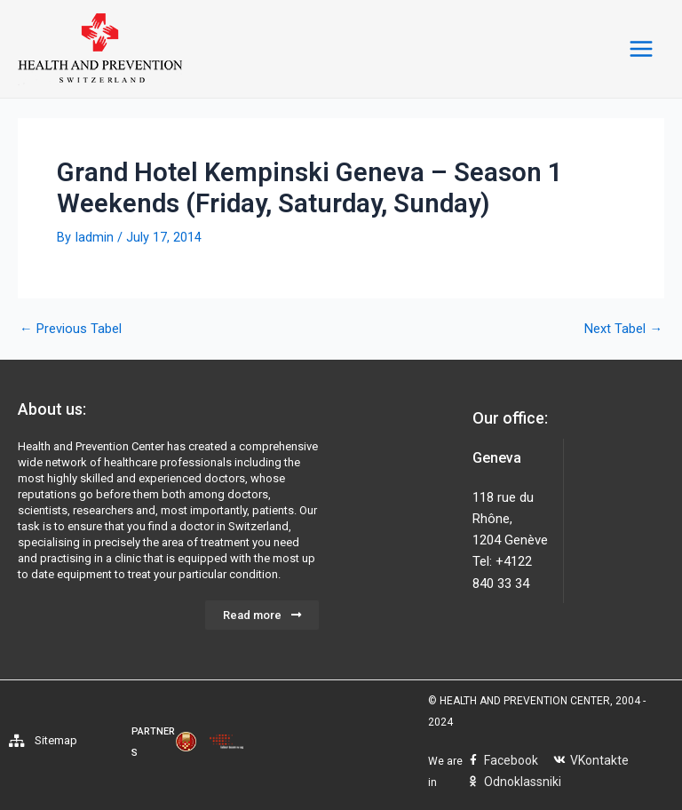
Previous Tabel (71, 329)
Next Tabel (623, 329)
